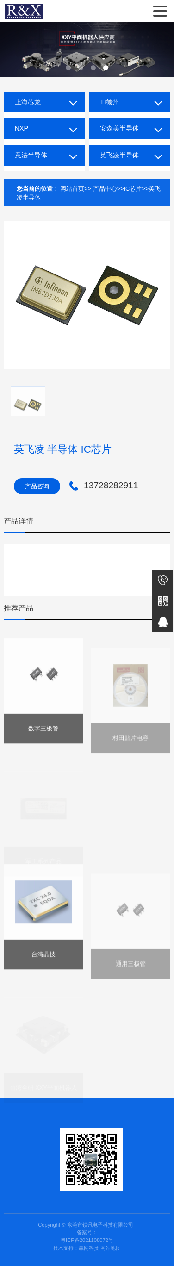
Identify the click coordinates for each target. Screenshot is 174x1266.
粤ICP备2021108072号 (87, 1240)
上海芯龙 (28, 102)
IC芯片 (133, 188)
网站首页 (72, 188)
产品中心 (105, 188)
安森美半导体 (119, 128)
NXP (22, 128)
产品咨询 (37, 486)
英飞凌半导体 (119, 155)
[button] (68, 67)
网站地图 (110, 1248)
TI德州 (109, 102)
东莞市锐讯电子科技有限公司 (24, 11)
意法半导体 (31, 155)
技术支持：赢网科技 (76, 1248)
